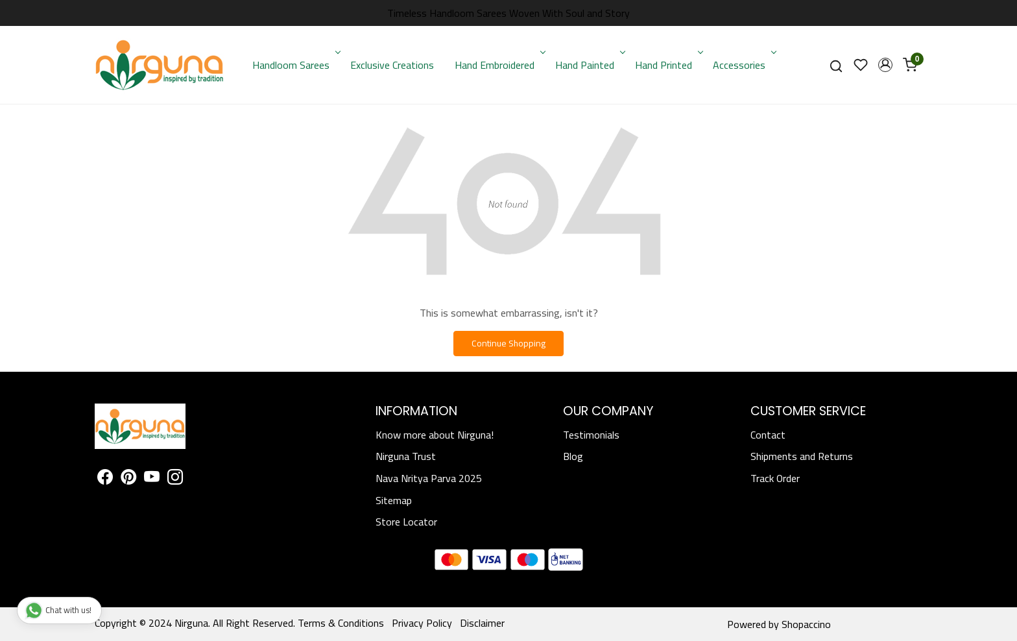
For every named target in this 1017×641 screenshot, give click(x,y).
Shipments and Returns (801, 456)
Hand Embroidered (499, 65)
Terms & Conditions (341, 623)
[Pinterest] (128, 478)
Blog (573, 456)
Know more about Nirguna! (435, 434)
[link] (836, 65)
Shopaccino (806, 624)
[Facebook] (105, 478)
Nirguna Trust (406, 456)
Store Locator (406, 521)
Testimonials (591, 434)
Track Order (775, 478)
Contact (767, 434)
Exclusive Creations (392, 65)
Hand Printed (667, 65)
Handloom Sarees (295, 65)
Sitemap (394, 500)
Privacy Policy (422, 623)
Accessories (743, 65)
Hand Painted (589, 65)
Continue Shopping (508, 343)
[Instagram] (175, 478)
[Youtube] (151, 478)
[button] (885, 65)
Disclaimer (482, 623)
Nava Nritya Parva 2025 (429, 478)
